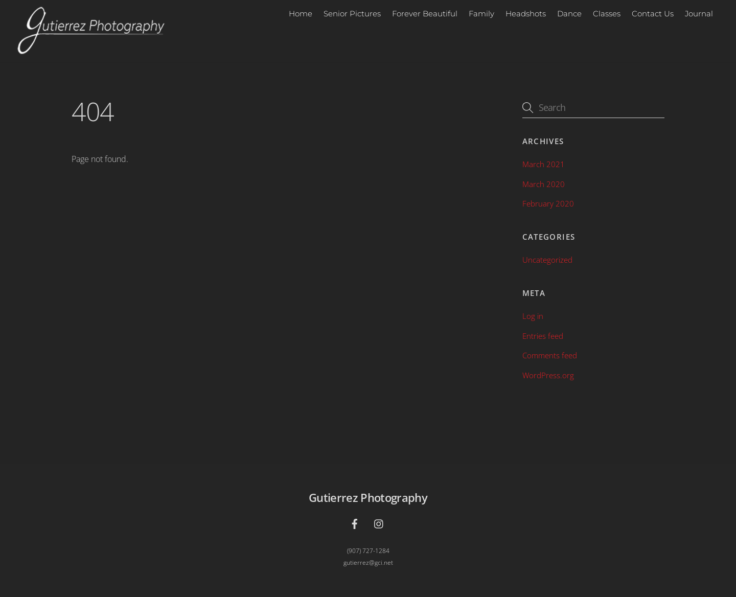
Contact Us (653, 13)
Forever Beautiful (424, 13)
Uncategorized (547, 260)
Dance (569, 13)
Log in (532, 316)
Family (481, 13)
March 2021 (543, 164)
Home (300, 13)
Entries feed (542, 336)
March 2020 (543, 184)
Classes (606, 13)
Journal (699, 13)
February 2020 (548, 203)
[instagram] (379, 522)
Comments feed (549, 355)
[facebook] (354, 522)
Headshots (525, 13)
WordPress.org (548, 375)
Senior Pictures (352, 13)
